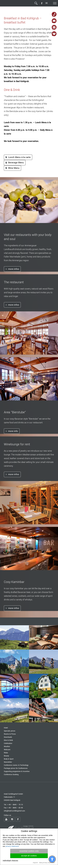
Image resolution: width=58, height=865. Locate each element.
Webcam (7, 749)
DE (46, 3)
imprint (35, 863)
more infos (13, 269)
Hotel (6, 728)
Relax (6, 752)
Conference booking (11, 774)
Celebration (8, 743)
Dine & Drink (8, 740)
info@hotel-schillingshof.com (14, 811)
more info (13, 431)
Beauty (6, 756)
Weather (7, 746)
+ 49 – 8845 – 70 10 (15, 804)
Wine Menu (13, 168)
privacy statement (12, 846)
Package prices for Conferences (16, 768)
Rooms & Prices (10, 734)
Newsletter (8, 762)
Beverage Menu (16, 162)
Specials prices (9, 731)
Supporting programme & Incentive (17, 771)
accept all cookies (29, 855)
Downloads (8, 737)
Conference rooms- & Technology (16, 765)
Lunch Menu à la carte (19, 157)
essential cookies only (29, 851)
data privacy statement (47, 863)
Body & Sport (8, 759)
